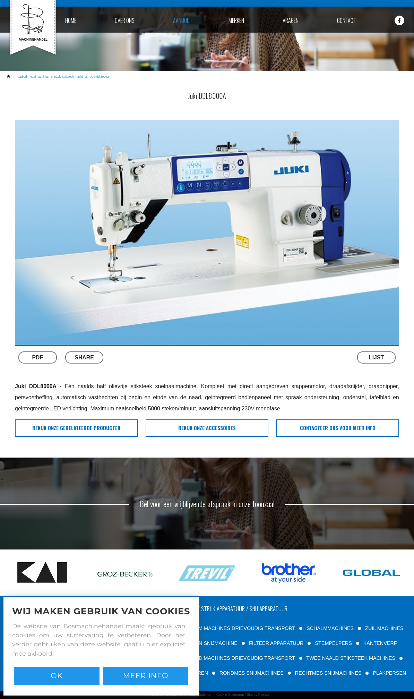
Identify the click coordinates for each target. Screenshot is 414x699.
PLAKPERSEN (389, 673)
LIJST (376, 357)
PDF (37, 357)
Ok (56, 675)
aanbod (181, 20)
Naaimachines (39, 76)
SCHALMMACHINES (330, 628)
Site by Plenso (258, 695)
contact (346, 20)
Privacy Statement (200, 695)
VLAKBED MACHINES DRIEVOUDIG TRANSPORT (237, 658)
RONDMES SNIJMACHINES (251, 673)
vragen (291, 20)
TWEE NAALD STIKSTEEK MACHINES (350, 658)
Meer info (146, 675)
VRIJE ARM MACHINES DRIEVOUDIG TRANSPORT (235, 628)
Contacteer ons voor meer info (338, 428)
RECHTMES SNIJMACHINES (328, 673)
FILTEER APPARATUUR (276, 643)
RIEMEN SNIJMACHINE (210, 643)
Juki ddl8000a (99, 76)
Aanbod (22, 76)
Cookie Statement (230, 695)
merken (236, 20)
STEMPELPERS (333, 643)
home (70, 20)
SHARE (84, 357)
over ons (125, 20)
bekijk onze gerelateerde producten (76, 428)
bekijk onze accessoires (207, 428)
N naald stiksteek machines (69, 76)
